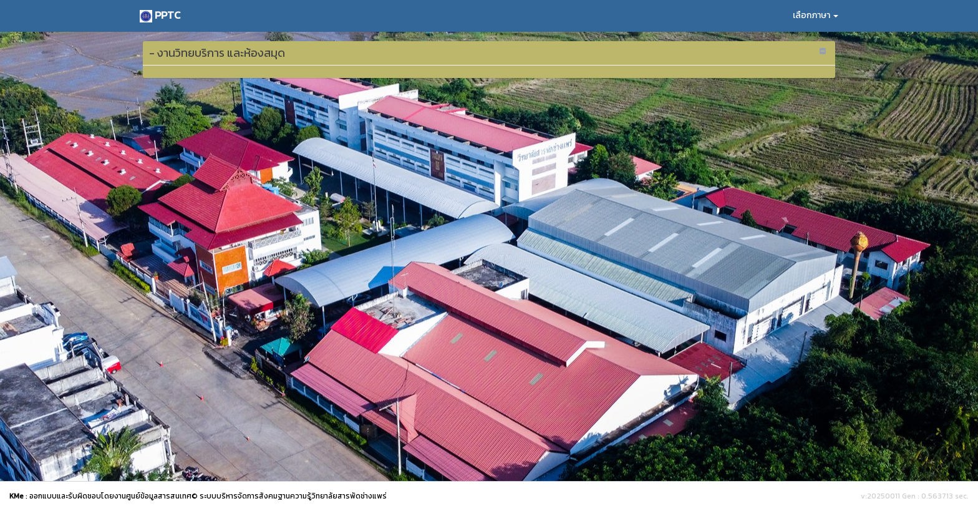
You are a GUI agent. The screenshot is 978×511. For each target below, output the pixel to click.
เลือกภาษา (815, 15)
